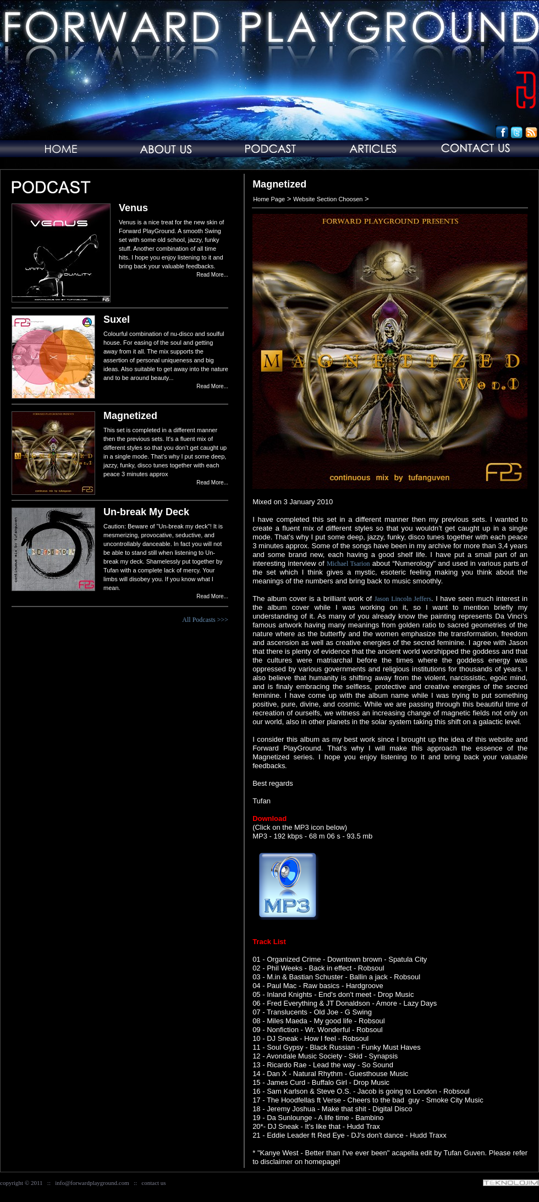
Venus (133, 207)
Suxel (116, 319)
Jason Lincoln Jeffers (403, 599)
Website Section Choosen (327, 199)
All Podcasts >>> (205, 620)
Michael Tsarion (348, 563)
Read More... (212, 275)
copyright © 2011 (21, 1182)
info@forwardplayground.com (92, 1182)
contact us (153, 1182)
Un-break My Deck (146, 511)
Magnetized (130, 415)
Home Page (269, 199)
